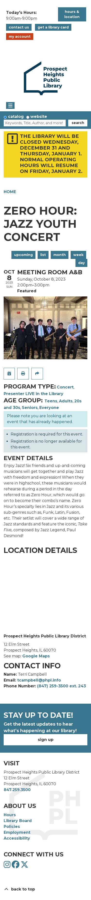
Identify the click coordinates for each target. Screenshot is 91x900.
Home (10, 191)
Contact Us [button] (19, 27)
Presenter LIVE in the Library (33, 393)
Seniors (30, 407)
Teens (50, 401)
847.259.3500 (17, 789)
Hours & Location (72, 14)
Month (59, 255)
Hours (10, 815)
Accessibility (17, 838)
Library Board (18, 820)
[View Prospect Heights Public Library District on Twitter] (24, 866)
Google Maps (36, 656)
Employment (17, 832)
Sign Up (45, 739)
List (43, 255)
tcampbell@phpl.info (39, 680)
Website (38, 116)
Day (81, 263)
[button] (30, 15)
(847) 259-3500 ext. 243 (61, 686)
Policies (12, 826)
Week (78, 255)
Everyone (49, 407)
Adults (66, 401)
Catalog (16, 116)
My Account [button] (20, 36)
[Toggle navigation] (10, 105)
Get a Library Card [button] (53, 27)
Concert (65, 387)
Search (78, 123)
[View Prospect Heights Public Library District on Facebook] (16, 866)
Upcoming (23, 255)
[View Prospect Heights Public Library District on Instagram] (8, 866)
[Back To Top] (45, 889)
